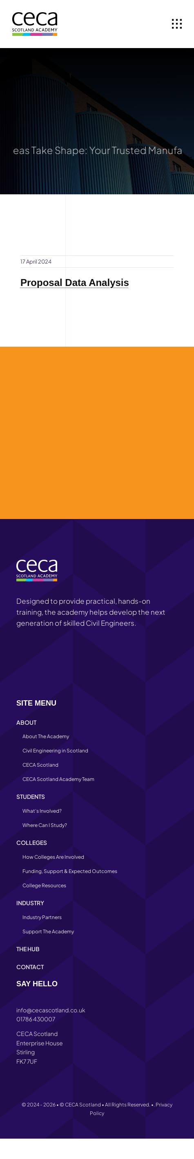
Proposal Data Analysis (74, 282)
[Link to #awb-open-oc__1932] (177, 24)
